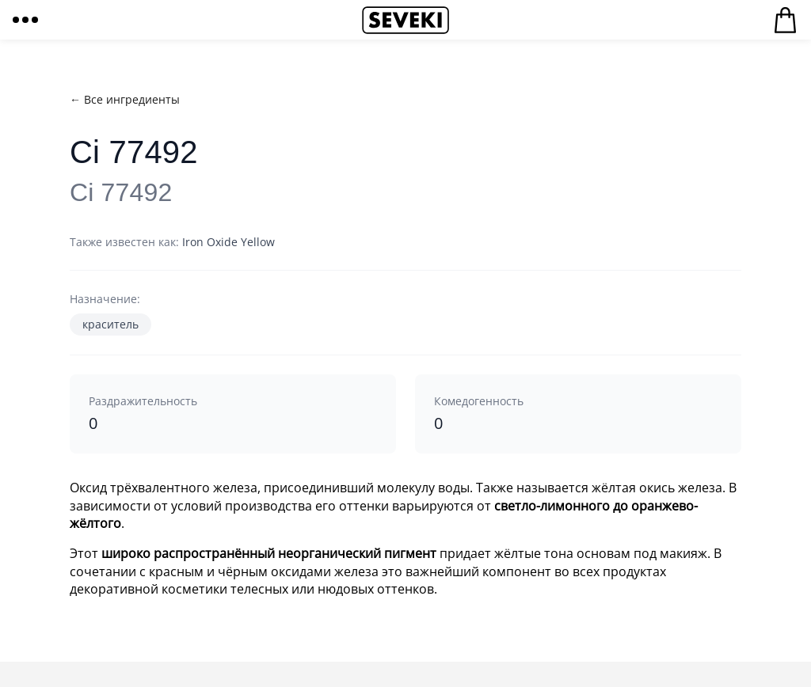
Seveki (405, 20)
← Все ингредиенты (125, 99)
